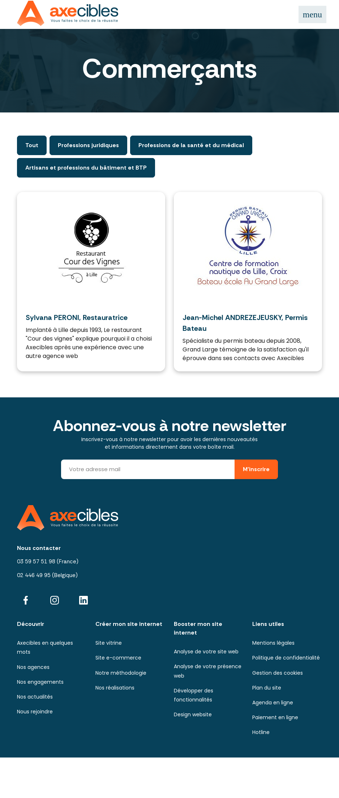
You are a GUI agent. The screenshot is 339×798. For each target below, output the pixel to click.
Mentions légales (273, 642)
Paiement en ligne (275, 717)
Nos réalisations (114, 687)
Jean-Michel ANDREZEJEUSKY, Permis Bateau (245, 323)
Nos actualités (35, 696)
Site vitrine (108, 642)
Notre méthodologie (120, 673)
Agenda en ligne (272, 702)
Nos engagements (40, 682)
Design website (193, 714)
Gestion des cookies (277, 673)
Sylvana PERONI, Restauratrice (77, 317)
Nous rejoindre (35, 711)
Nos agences (33, 667)
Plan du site (266, 687)
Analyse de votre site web (206, 651)
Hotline (261, 732)
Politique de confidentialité (286, 657)
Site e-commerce (118, 657)
